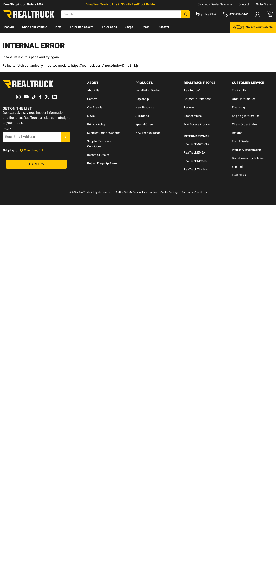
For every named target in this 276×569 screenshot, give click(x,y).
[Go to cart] (270, 14)
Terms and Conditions (194, 192)
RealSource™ (192, 90)
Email (7, 128)
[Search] (125, 14)
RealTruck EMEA (194, 152)
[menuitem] (8, 27)
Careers (92, 99)
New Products (144, 107)
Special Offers (144, 124)
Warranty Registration (246, 149)
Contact (244, 4)
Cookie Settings (169, 192)
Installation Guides (147, 90)
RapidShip (142, 99)
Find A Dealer (240, 141)
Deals (145, 27)
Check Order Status (244, 124)
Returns (237, 132)
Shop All (8, 27)
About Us (93, 90)
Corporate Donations (197, 99)
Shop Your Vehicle (34, 27)
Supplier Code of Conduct (103, 132)
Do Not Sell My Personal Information (136, 192)
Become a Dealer (98, 154)
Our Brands (94, 107)
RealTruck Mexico (195, 161)
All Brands (142, 116)
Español (237, 166)
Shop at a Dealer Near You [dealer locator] (215, 4)
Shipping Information (246, 116)
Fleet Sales (239, 175)
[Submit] (65, 137)
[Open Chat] (206, 14)
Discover (163, 27)
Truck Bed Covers (81, 27)
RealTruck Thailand (196, 169)
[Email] (32, 137)
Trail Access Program (197, 124)
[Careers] (36, 164)
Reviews (189, 107)
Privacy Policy (96, 124)
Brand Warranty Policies (248, 158)
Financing (238, 107)
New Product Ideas (147, 132)
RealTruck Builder (144, 4)
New (58, 27)
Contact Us (239, 90)
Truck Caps (109, 27)
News (91, 116)
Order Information (244, 99)
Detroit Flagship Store (102, 163)
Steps (129, 27)
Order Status (264, 4)
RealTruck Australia (196, 144)
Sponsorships (193, 116)
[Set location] (31, 150)
